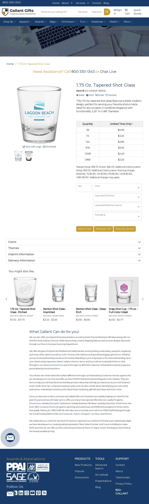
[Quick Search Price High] (97, 12)
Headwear (98, 22)
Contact (96, 3)
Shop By (9, 22)
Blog (106, 3)
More (128, 22)
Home (56, 3)
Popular (79, 471)
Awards (40, 22)
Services (80, 3)
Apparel (25, 22)
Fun (83, 22)
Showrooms (82, 477)
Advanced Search (101, 467)
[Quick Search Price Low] (84, 12)
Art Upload (101, 474)
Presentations (103, 481)
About (65, 3)
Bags (54, 22)
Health (115, 22)
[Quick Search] (57, 12)
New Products (83, 465)
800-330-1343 (12, 2)
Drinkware (69, 22)
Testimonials (123, 477)
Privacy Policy (124, 483)
